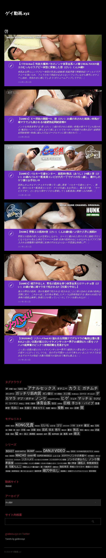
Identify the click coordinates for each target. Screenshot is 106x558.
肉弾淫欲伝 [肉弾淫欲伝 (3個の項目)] (15, 471)
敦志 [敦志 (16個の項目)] (76, 429)
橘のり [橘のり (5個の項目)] (87, 430)
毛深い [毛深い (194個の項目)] (14, 407)
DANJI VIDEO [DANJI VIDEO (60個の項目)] (54, 450)
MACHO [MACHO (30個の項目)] (21, 455)
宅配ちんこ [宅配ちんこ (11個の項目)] (15, 466)
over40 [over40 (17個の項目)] (31, 455)
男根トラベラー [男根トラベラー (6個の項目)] (77, 467)
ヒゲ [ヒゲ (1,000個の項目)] (65, 398)
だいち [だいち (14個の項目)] (45, 425)
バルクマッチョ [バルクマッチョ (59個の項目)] (53, 399)
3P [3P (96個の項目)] (7, 388)
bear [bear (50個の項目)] (15, 389)
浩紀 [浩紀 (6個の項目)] (12, 434)
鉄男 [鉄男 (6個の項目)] (70, 434)
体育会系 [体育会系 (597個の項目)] (43, 403)
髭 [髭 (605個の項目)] (82, 407)
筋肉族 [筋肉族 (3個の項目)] (8, 471)
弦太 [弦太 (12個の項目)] (51, 429)
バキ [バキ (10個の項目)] (73, 425)
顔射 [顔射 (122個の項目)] (77, 408)
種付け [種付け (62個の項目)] (53, 408)
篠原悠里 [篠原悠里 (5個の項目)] (40, 434)
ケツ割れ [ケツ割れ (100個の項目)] (58, 394)
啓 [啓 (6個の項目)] (14, 430)
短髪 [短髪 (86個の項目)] (48, 408)
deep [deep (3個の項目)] (68, 451)
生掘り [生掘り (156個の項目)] (28, 407)
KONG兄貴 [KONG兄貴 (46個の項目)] (24, 424)
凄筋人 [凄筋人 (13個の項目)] (81, 463)
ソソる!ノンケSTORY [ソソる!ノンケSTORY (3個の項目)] (41, 460)
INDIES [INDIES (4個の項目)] (12, 456)
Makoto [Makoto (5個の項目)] (37, 426)
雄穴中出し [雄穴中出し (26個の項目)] (51, 470)
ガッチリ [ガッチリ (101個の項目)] (10, 394)
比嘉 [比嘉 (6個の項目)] (7, 434)
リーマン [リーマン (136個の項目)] (13, 403)
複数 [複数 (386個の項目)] (61, 408)
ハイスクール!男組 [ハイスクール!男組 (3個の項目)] (21, 463)
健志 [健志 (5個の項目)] (92, 426)
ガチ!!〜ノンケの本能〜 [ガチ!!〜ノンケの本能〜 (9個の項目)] (74, 455)
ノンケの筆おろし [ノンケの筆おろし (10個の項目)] (77, 459)
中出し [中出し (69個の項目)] (21, 404)
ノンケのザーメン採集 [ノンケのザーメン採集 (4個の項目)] (58, 460)
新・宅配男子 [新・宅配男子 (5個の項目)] (46, 467)
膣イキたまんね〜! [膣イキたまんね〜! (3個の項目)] (27, 471)
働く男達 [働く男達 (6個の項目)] (72, 463)
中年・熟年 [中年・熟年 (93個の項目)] (30, 403)
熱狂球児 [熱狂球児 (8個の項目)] (64, 466)
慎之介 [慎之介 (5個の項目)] (64, 430)
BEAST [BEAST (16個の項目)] (10, 451)
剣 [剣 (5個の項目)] (6, 430)
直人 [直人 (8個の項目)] (26, 434)
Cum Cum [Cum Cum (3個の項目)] (39, 451)
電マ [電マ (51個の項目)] (71, 408)
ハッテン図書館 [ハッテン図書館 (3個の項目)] (34, 463)
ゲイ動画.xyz (17, 13)
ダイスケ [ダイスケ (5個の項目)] (66, 426)
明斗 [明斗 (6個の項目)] (81, 430)
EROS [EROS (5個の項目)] (73, 451)
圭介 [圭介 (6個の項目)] (18, 430)
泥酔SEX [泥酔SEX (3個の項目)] (55, 467)
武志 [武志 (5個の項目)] (92, 430)
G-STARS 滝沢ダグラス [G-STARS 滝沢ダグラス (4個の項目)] (85, 451)
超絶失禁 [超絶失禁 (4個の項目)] (38, 471)
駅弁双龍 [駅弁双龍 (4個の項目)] (92, 471)
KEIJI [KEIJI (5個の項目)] (12, 426)
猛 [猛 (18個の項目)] (16, 433)
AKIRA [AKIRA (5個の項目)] (8, 426)
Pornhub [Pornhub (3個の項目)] (8, 486)
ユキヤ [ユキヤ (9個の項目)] (79, 425)
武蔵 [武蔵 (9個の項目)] (97, 430)
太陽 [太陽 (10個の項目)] (33, 429)
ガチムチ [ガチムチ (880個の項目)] (90, 388)
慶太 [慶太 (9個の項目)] (70, 430)
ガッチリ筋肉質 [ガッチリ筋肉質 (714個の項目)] (28, 393)
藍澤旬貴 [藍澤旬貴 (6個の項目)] (55, 434)
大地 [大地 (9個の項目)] (23, 430)
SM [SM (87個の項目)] (25, 389)
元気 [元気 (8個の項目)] (97, 425)
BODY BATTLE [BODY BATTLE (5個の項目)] (20, 451)
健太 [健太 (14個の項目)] (86, 425)
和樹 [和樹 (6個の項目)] (10, 430)
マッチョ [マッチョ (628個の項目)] (85, 398)
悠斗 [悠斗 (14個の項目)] (57, 429)
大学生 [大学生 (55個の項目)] (60, 404)
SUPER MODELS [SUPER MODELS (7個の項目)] (44, 455)
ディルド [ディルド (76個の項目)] (91, 394)
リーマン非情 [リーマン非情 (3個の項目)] (62, 463)
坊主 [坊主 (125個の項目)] (54, 403)
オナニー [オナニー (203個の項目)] (62, 388)
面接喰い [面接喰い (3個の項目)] (64, 471)
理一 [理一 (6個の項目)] (21, 434)
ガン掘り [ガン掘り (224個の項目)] (48, 393)
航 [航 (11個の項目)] (49, 433)
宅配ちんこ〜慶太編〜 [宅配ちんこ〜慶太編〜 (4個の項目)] (31, 467)
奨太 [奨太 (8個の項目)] (39, 430)
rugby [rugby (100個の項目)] (20, 388)
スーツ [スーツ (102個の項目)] (83, 394)
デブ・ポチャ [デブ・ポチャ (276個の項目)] (25, 398)
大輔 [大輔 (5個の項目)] (28, 430)
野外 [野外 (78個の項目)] (67, 408)
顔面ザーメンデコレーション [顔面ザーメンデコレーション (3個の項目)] (78, 471)
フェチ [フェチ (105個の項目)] (73, 398)
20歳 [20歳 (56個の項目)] (10, 389)
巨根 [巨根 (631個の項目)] (66, 403)
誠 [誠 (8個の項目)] (61, 434)
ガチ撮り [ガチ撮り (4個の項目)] (91, 456)
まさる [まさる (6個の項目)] (52, 426)
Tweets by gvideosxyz (15, 539)
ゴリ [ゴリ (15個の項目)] (59, 425)
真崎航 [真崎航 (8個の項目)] (32, 434)
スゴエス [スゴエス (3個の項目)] (17, 460)
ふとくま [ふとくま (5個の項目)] (56, 456)
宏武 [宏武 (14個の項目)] (44, 429)
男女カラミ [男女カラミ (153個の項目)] (39, 407)
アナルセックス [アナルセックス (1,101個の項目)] (42, 388)
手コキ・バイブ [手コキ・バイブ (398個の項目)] (83, 403)
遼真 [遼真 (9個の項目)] (65, 434)
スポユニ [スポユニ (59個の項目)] (75, 394)
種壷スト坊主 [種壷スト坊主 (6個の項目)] (92, 467)
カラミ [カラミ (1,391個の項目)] (75, 388)
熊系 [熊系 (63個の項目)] (21, 408)
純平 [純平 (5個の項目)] (45, 434)
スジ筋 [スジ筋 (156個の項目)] (67, 393)
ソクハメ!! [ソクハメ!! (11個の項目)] (27, 459)
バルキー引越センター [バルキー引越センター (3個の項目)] (48, 463)
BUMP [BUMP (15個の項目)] (30, 451)
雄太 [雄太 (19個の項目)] (77, 433)
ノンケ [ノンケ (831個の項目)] (41, 398)
